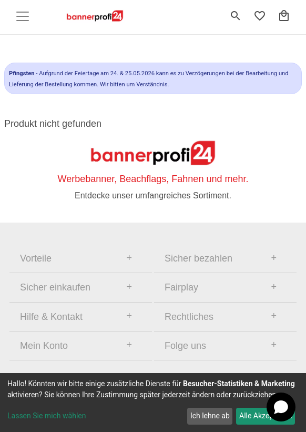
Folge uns (185, 345)
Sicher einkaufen (55, 287)
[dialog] (153, 402)
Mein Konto (44, 345)
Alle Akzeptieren (265, 415)
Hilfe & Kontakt (51, 317)
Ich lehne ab (210, 415)
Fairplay (181, 287)
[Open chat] (281, 407)
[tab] (80, 258)
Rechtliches (189, 317)
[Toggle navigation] (22, 16)
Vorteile (36, 258)
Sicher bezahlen (198, 258)
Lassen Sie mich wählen (46, 415)
